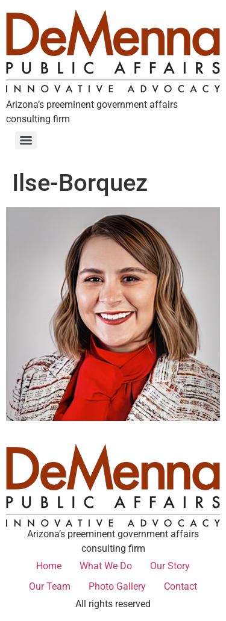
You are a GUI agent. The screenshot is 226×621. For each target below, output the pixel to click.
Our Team (50, 586)
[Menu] (26, 140)
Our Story (170, 566)
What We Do (106, 566)
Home (48, 566)
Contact (180, 586)
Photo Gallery (117, 586)
